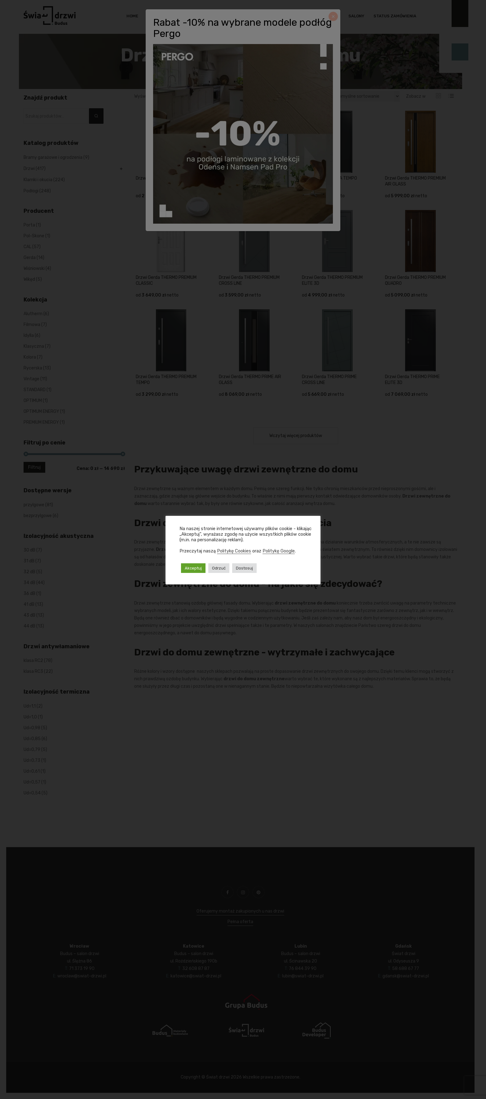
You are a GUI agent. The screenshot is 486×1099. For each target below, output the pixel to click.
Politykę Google (279, 551)
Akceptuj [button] (193, 568)
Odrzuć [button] (219, 568)
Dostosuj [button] (244, 568)
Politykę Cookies (234, 551)
